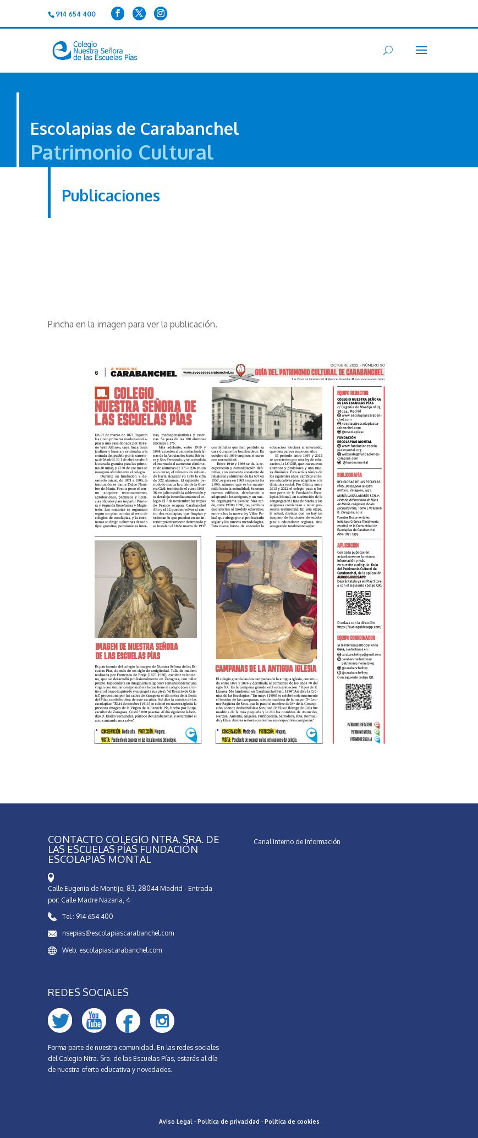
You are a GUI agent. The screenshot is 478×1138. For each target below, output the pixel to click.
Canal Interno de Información (297, 842)
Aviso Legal (176, 1121)
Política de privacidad (228, 1121)
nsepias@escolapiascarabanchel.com (118, 933)
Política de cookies (292, 1121)
